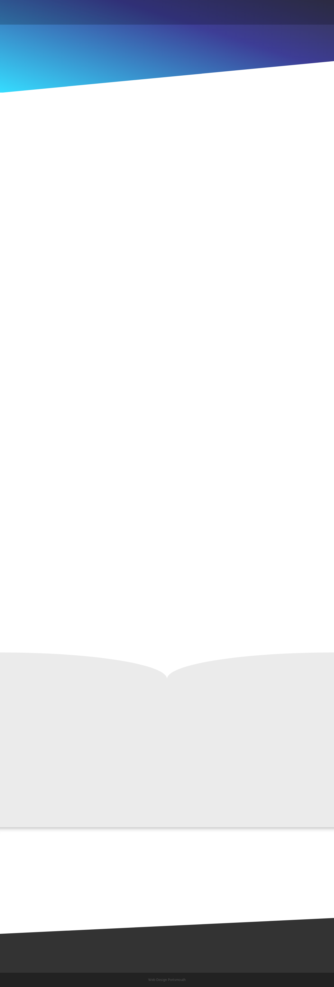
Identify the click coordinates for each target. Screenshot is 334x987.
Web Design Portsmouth (167, 980)
